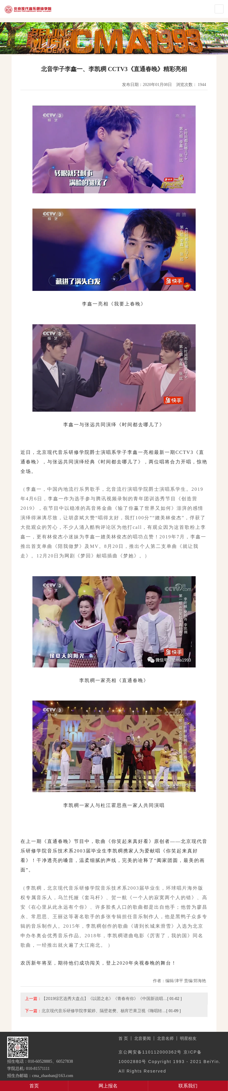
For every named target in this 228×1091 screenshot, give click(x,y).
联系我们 (187, 1085)
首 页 (123, 1038)
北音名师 (165, 1038)
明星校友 (188, 1038)
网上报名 (108, 1085)
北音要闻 (142, 1038)
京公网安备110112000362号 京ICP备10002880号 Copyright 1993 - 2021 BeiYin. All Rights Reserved (169, 1061)
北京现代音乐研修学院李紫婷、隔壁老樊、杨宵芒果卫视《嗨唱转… (104, 1010)
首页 (34, 1085)
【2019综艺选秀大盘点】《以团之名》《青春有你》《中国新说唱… (104, 998)
